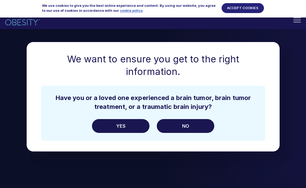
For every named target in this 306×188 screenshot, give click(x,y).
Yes (120, 126)
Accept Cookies (242, 5)
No (185, 126)
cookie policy (131, 8)
